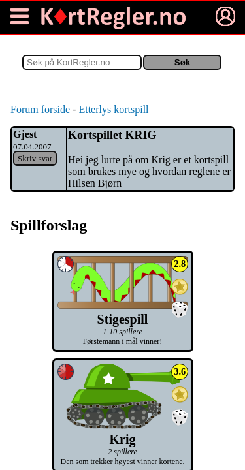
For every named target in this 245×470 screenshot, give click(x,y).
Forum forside (40, 109)
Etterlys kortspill (113, 109)
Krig (122, 431)
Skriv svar (35, 158)
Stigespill (122, 311)
